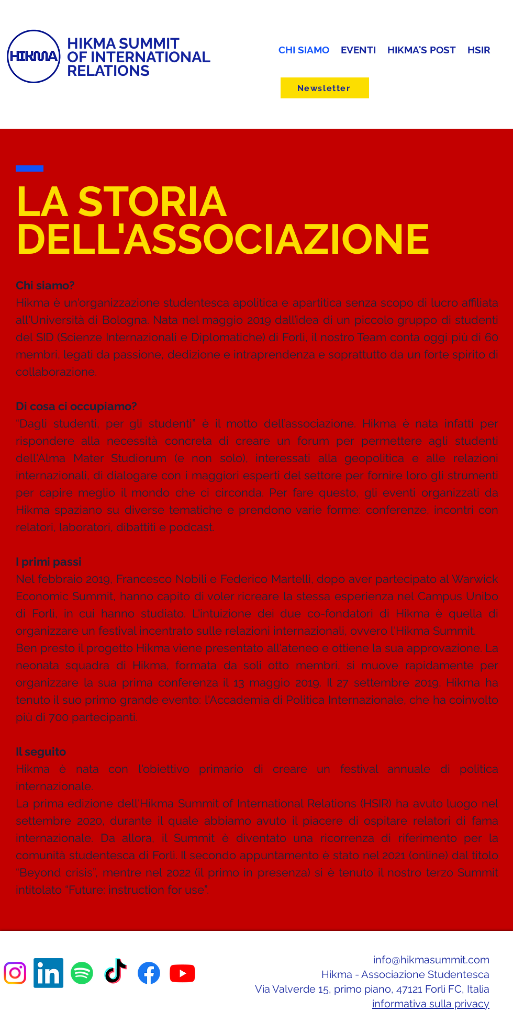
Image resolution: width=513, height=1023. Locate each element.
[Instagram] (15, 973)
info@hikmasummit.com (431, 959)
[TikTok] (115, 973)
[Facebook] (149, 973)
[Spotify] (82, 973)
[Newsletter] (325, 87)
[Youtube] (182, 973)
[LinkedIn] (48, 973)
